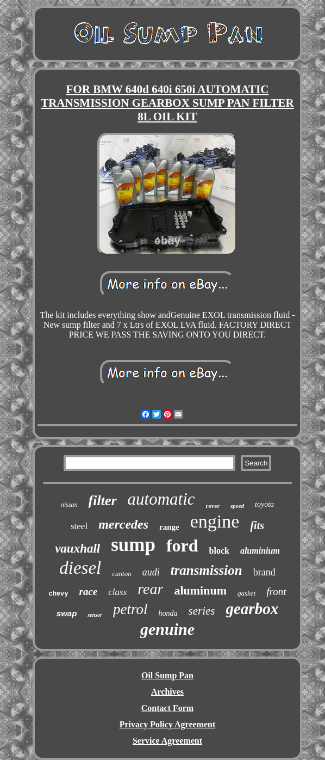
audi (151, 572)
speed (237, 505)
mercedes (123, 524)
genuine (167, 629)
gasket (246, 593)
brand (264, 572)
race (88, 591)
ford (182, 545)
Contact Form (167, 708)
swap (67, 613)
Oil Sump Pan (167, 675)
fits (257, 525)
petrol (130, 609)
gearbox (252, 608)
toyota (264, 504)
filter (103, 500)
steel (79, 526)
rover (213, 505)
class (117, 592)
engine (215, 521)
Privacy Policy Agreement (168, 724)
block (219, 550)
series (202, 610)
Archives (167, 691)
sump (133, 544)
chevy (58, 594)
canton (121, 573)
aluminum (200, 590)
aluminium (260, 550)
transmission (206, 570)
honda (168, 613)
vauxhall (77, 548)
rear (150, 588)
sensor (95, 615)
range (169, 527)
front (276, 591)
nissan (69, 504)
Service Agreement (167, 740)
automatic (161, 498)
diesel (80, 568)
